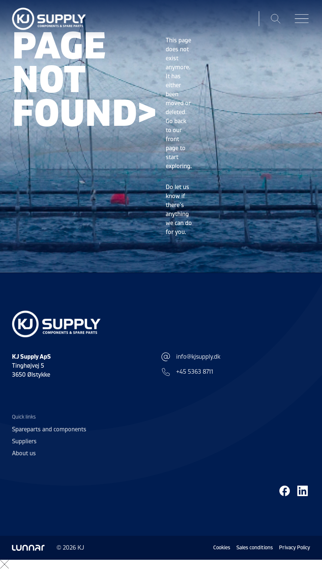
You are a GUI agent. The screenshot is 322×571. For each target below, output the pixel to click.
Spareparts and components (49, 429)
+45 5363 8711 (187, 371)
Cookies (221, 547)
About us (24, 453)
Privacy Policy (294, 547)
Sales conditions (254, 547)
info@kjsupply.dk (190, 356)
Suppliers (24, 441)
